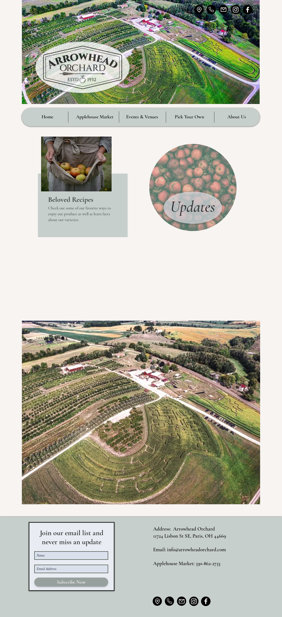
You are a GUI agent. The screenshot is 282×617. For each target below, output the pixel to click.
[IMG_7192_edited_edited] (247, 9)
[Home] (211, 9)
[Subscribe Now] (71, 582)
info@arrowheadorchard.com (196, 550)
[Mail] (223, 9)
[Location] (199, 9)
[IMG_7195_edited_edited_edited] (235, 9)
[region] (82, 187)
